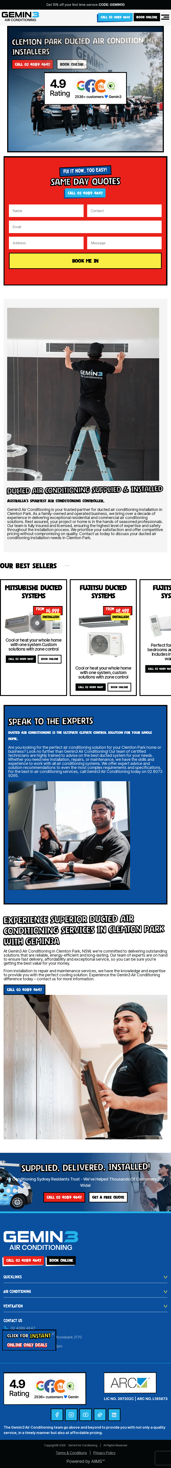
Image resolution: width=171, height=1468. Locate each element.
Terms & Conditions (71, 1453)
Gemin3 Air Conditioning (82, 1445)
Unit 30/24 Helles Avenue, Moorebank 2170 (43, 1337)
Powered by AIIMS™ (86, 1461)
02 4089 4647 (19, 1328)
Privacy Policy (104, 1453)
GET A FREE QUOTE (108, 1197)
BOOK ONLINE (146, 17)
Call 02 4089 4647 (115, 17)
